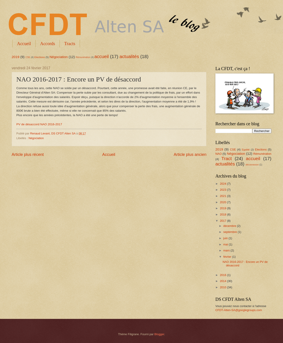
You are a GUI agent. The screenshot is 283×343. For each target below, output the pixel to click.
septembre (230, 232)
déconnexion (252, 164)
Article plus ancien (190, 154)
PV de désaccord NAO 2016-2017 (39, 124)
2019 (15, 57)
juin (226, 238)
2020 (223, 202)
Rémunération (83, 57)
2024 (223, 183)
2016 (223, 275)
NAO (218, 153)
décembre (230, 226)
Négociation (58, 57)
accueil (101, 56)
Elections (39, 57)
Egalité (246, 149)
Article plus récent (28, 154)
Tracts (69, 43)
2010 (223, 287)
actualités (129, 56)
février (227, 256)
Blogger (159, 334)
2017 (223, 220)
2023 (223, 189)
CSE (28, 57)
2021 (223, 196)
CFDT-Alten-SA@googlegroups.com (238, 310)
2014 (223, 281)
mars (226, 250)
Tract (226, 158)
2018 (223, 214)
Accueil (24, 43)
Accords (47, 43)
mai (226, 244)
